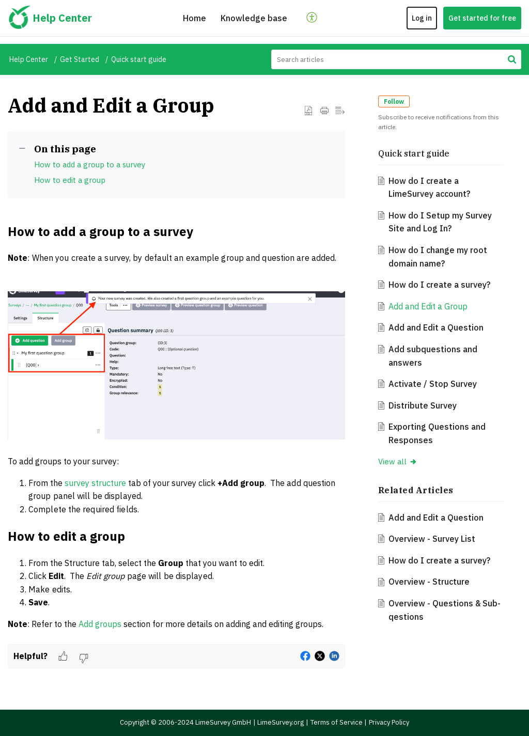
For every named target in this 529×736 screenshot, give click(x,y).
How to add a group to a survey (89, 164)
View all (397, 461)
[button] (312, 18)
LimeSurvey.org (280, 722)
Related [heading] (416, 490)
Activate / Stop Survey (432, 384)
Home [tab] (194, 18)
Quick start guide (138, 59)
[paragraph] (176, 433)
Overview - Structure (429, 581)
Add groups (100, 624)
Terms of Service (336, 722)
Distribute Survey (422, 405)
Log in (422, 18)
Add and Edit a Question (436, 327)
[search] (396, 59)
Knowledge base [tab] (254, 18)
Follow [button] (394, 101)
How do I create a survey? (439, 284)
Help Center (28, 59)
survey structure (95, 483)
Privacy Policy (389, 722)
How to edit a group (69, 180)
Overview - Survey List (431, 539)
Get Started (79, 59)
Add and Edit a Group (428, 306)
